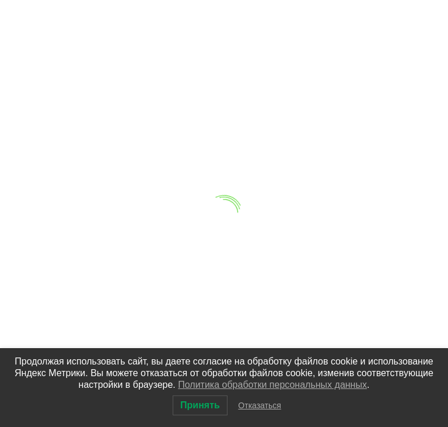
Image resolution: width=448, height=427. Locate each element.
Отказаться (259, 405)
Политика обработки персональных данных (272, 385)
